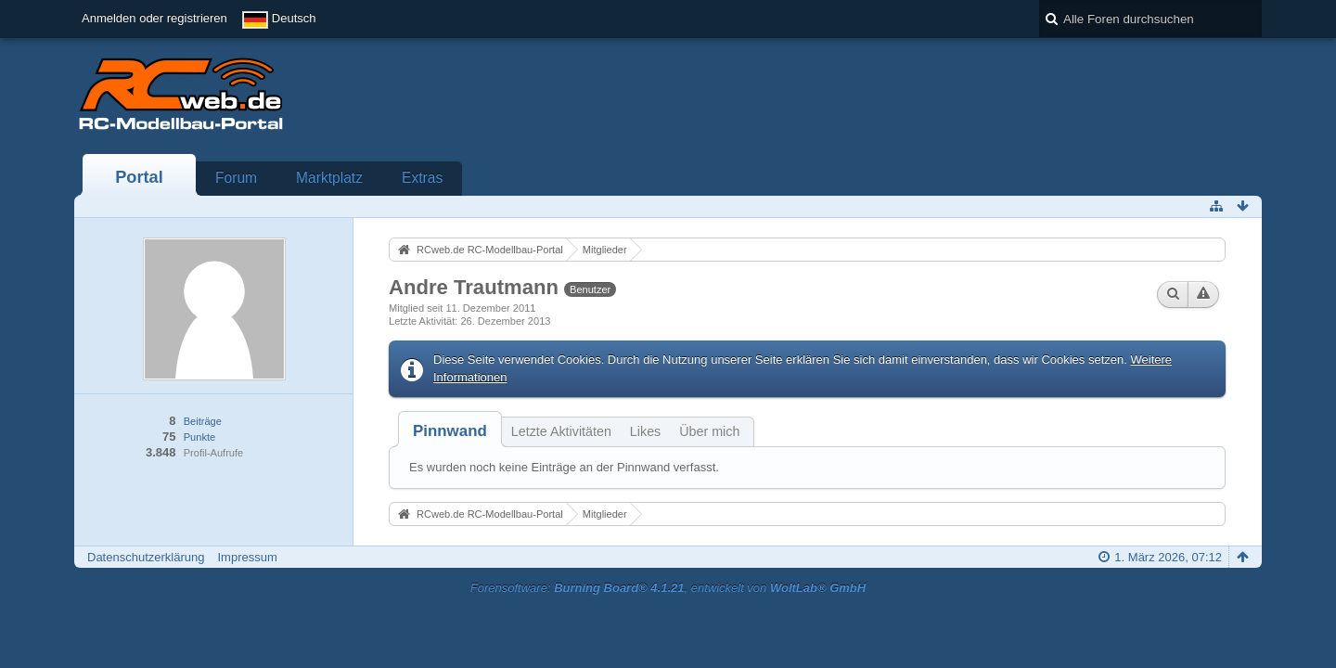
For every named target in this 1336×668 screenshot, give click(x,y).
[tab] (450, 431)
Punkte (199, 437)
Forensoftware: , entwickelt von (668, 588)
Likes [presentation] (645, 431)
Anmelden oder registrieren (154, 18)
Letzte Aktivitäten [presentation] (561, 431)
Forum (236, 178)
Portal (139, 177)
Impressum (246, 557)
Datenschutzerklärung (145, 557)
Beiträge (203, 421)
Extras (422, 178)
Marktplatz (329, 178)
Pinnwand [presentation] (450, 431)
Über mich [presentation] (709, 431)
